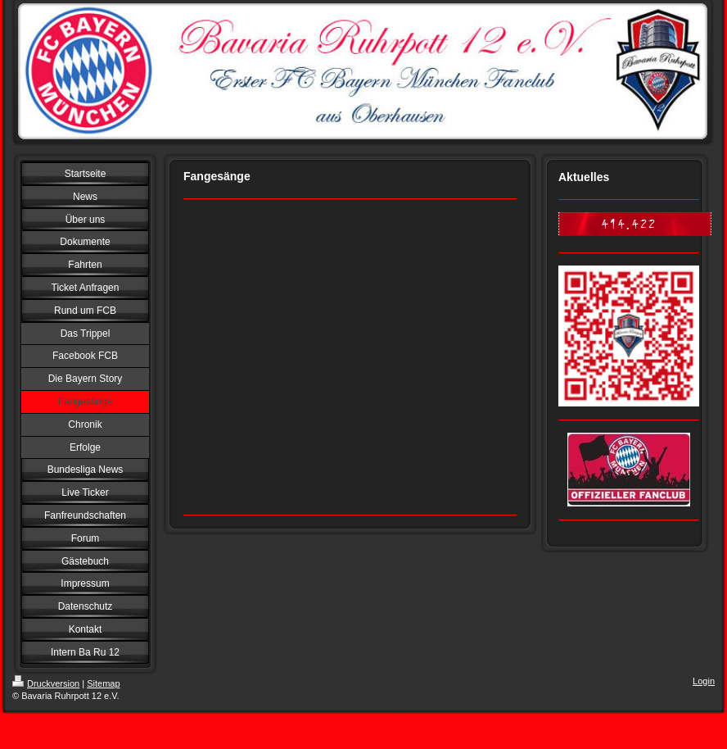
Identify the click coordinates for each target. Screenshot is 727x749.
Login (704, 681)
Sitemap (103, 683)
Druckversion (45, 683)
